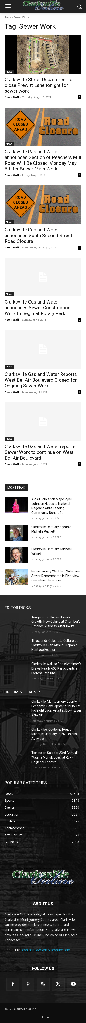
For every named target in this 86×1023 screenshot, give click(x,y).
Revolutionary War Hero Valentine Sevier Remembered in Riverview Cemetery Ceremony (55, 575)
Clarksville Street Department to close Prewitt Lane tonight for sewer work (38, 85)
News (9, 71)
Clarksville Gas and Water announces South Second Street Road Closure (38, 235)
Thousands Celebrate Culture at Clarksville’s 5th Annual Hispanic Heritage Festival (54, 645)
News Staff (12, 97)
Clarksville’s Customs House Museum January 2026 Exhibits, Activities (54, 734)
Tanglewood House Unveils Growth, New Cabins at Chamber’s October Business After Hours (55, 621)
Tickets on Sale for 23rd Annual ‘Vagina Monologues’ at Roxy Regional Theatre (54, 757)
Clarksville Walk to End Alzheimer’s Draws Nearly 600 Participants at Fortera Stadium (56, 668)
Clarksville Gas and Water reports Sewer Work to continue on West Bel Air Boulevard (40, 452)
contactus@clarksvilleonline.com (46, 950)
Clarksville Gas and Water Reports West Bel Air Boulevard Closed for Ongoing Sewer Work (41, 380)
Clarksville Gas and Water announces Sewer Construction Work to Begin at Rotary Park (37, 307)
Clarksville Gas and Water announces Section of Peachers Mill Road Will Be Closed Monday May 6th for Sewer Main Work (43, 160)
